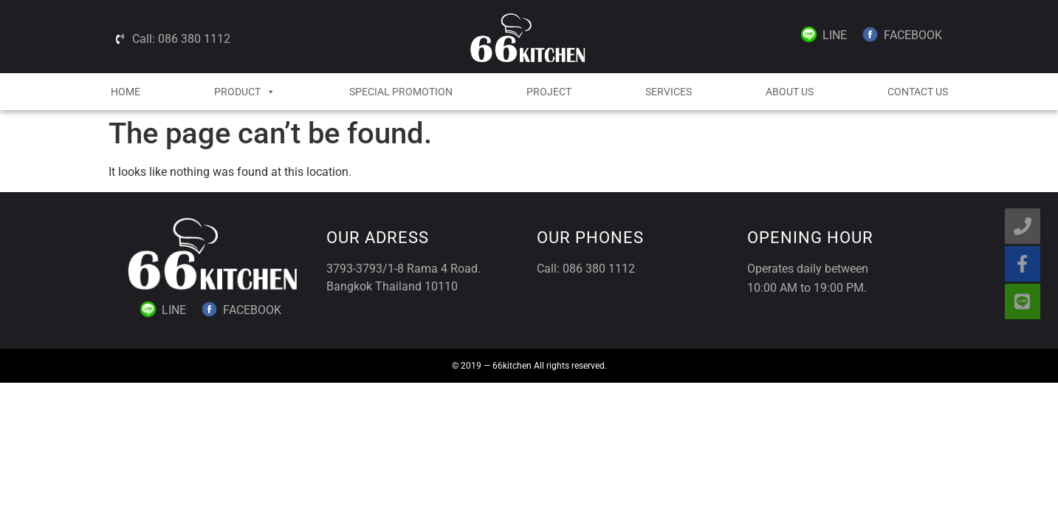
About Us (790, 92)
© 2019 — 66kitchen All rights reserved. (529, 366)
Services (668, 92)
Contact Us (917, 92)
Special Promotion (401, 92)
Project (548, 92)
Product (244, 91)
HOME (125, 92)
